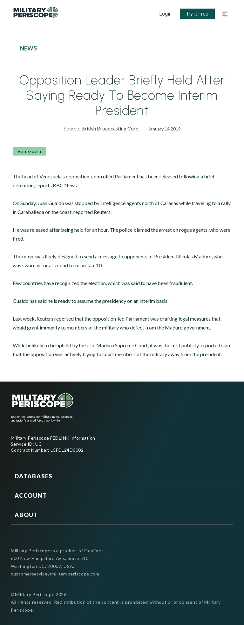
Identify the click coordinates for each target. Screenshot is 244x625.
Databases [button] (33, 476)
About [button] (26, 514)
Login (165, 14)
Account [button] (31, 495)
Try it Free (197, 14)
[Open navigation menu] (225, 14)
